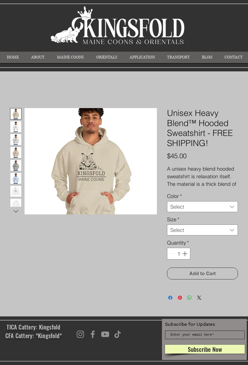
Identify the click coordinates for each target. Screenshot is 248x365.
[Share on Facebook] (170, 298)
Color (174, 196)
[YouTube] (105, 334)
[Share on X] (199, 298)
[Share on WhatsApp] (190, 298)
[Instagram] (80, 334)
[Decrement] (172, 253)
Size (173, 219)
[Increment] (185, 253)
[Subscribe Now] (205, 349)
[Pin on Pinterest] (180, 298)
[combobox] (202, 206)
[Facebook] (93, 334)
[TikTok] (117, 334)
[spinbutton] (178, 253)
